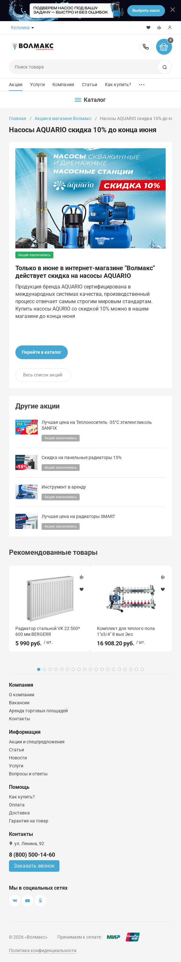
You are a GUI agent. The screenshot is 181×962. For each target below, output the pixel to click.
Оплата (17, 804)
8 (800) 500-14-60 (145, 46)
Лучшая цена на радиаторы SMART (78, 516)
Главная (17, 118)
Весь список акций (42, 374)
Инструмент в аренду (64, 486)
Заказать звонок (34, 866)
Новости (18, 757)
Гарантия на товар (28, 820)
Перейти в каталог (41, 352)
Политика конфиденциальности (42, 950)
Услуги (37, 84)
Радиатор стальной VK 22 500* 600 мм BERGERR (47, 631)
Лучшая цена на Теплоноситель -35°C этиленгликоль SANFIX (97, 425)
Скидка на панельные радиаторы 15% (82, 457)
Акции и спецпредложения (37, 741)
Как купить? (118, 84)
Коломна (20, 27)
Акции (15, 84)
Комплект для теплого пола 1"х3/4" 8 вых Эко (126, 631)
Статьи (89, 84)
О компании (21, 694)
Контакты (19, 718)
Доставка (19, 812)
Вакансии (19, 702)
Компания (63, 84)
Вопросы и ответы (28, 773)
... (142, 83)
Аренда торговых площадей (38, 710)
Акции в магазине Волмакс (63, 118)
